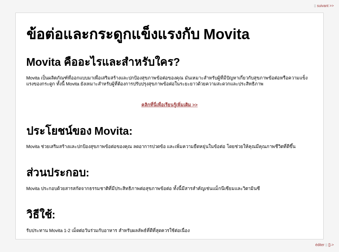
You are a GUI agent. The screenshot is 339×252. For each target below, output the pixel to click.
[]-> (331, 245)
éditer (320, 245)
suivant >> (325, 6)
